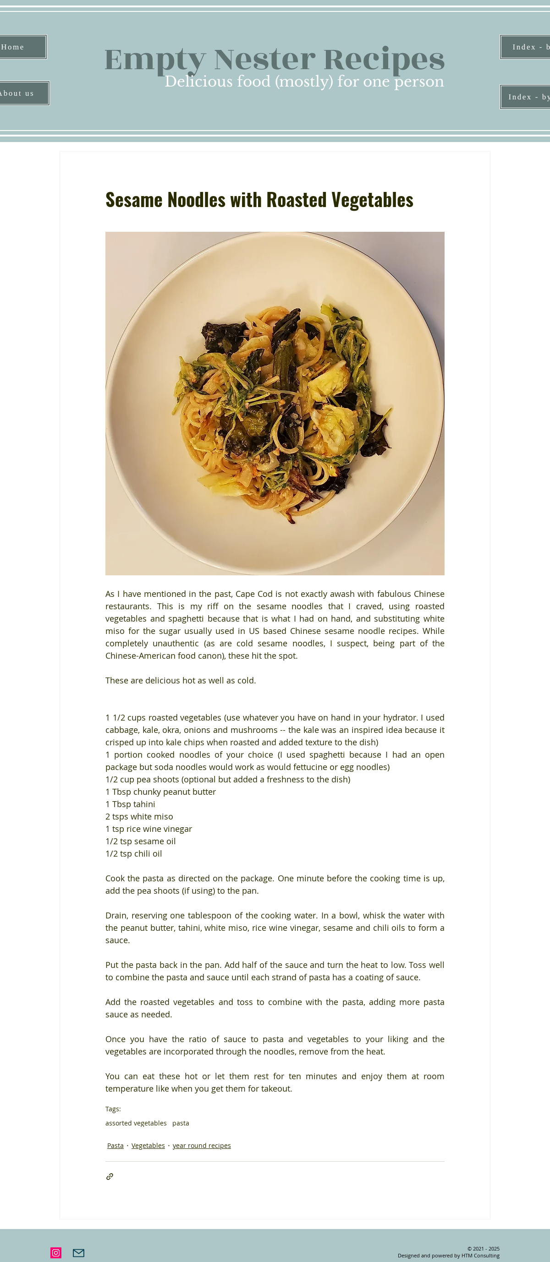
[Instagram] (55, 1252)
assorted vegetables (136, 1123)
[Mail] (78, 1253)
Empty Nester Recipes (274, 59)
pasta (180, 1123)
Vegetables (148, 1145)
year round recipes (202, 1145)
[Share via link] (109, 1176)
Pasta (115, 1145)
